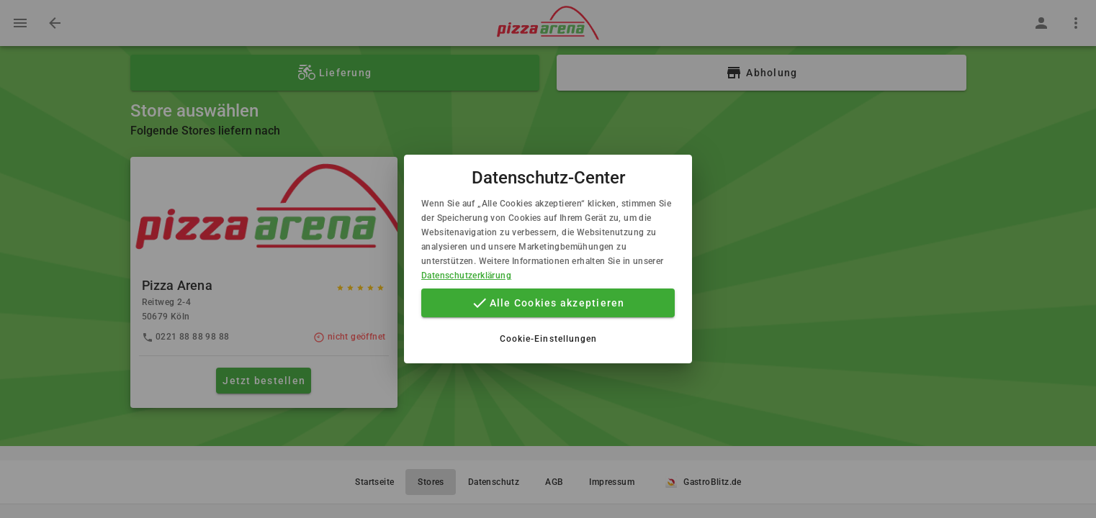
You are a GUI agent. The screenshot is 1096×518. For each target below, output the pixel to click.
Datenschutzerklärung (466, 276)
